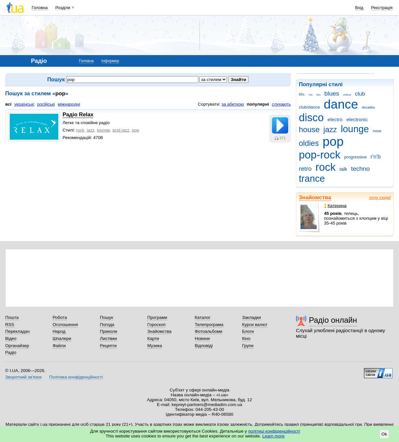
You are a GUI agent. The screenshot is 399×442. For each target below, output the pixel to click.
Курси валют (254, 324)
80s (318, 94)
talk (343, 169)
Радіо (10, 352)
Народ (59, 331)
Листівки (108, 338)
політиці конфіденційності (274, 431)
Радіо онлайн (333, 320)
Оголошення (65, 324)
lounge (355, 129)
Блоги (248, 331)
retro (305, 168)
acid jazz (120, 130)
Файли (59, 345)
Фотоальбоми (208, 331)
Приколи (108, 331)
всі (8, 104)
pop (333, 141)
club (360, 94)
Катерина (335, 205)
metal (377, 131)
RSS (9, 324)
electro (335, 119)
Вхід (359, 7)
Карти (153, 338)
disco (311, 117)
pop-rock (319, 155)
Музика (154, 345)
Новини (202, 338)
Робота (60, 317)
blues (331, 93)
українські (24, 104)
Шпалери (62, 338)
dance (341, 104)
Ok (384, 434)
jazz (330, 129)
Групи (247, 345)
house (309, 129)
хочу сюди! (380, 197)
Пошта (11, 317)
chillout (347, 94)
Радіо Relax (78, 114)
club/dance (309, 107)
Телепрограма (209, 324)
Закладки (251, 317)
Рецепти (108, 345)
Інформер (110, 61)
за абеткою (232, 104)
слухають (281, 104)
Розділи (62, 7)
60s (301, 94)
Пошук (106, 317)
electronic (357, 119)
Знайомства (315, 197)
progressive (355, 157)
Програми (157, 317)
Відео (11, 338)
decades (368, 107)
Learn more (273, 436)
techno (360, 168)
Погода (107, 324)
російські (46, 104)
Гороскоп (156, 324)
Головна (40, 7)
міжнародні (69, 104)
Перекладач (17, 331)
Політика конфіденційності (76, 377)
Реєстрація (382, 7)
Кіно (246, 338)
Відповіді (204, 345)
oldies (309, 143)
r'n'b (375, 157)
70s (310, 94)
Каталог (203, 317)
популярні (258, 104)
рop (135, 130)
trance (312, 178)
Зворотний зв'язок (23, 377)
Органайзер (17, 345)
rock (325, 167)
